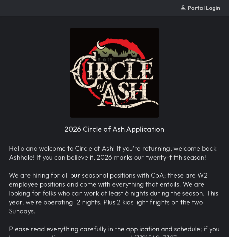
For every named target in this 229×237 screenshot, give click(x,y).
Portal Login (200, 7)
